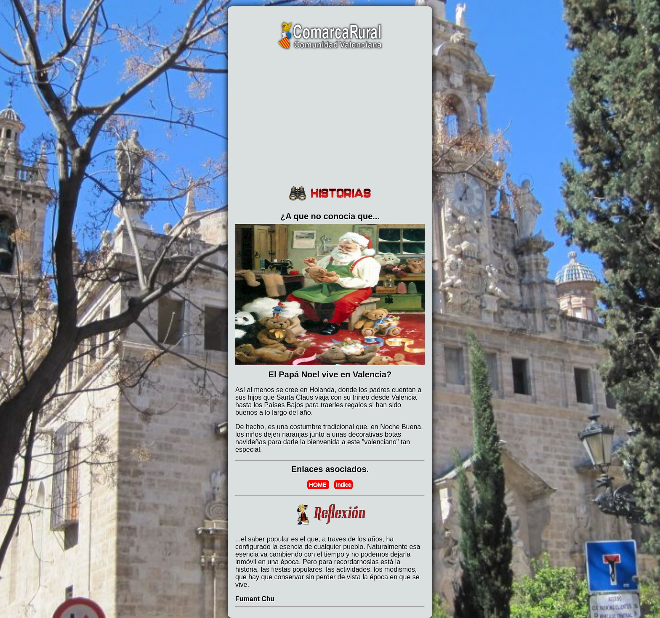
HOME (318, 484)
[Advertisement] (330, 119)
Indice (343, 484)
